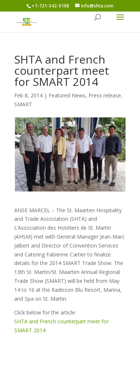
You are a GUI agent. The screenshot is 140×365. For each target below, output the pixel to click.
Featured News (67, 95)
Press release (104, 95)
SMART (23, 104)
